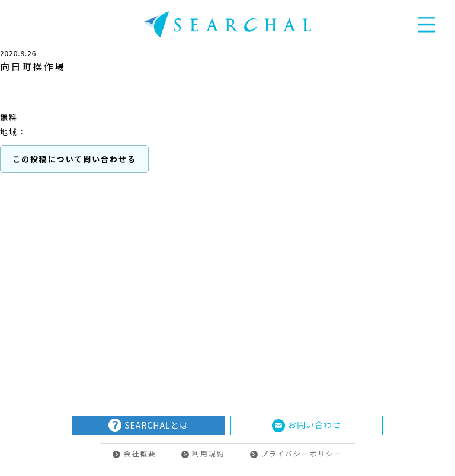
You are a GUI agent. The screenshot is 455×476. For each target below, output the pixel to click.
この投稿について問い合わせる (74, 159)
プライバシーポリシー (296, 453)
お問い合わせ (306, 425)
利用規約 (203, 453)
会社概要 (134, 453)
